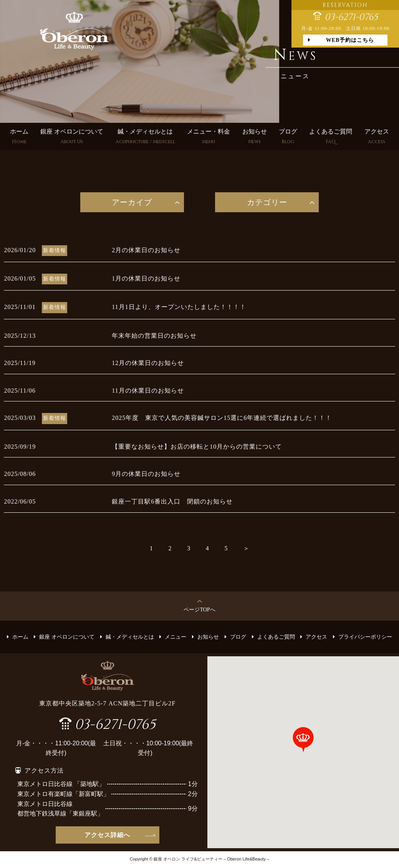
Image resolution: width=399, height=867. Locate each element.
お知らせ (254, 137)
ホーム (19, 137)
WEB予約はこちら (350, 40)
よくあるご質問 (330, 137)
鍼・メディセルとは (145, 137)
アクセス (376, 137)
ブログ (288, 137)
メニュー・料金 (208, 137)
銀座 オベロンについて (71, 137)
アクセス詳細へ (107, 835)
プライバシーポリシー (365, 637)
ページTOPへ (199, 610)
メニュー (175, 637)
